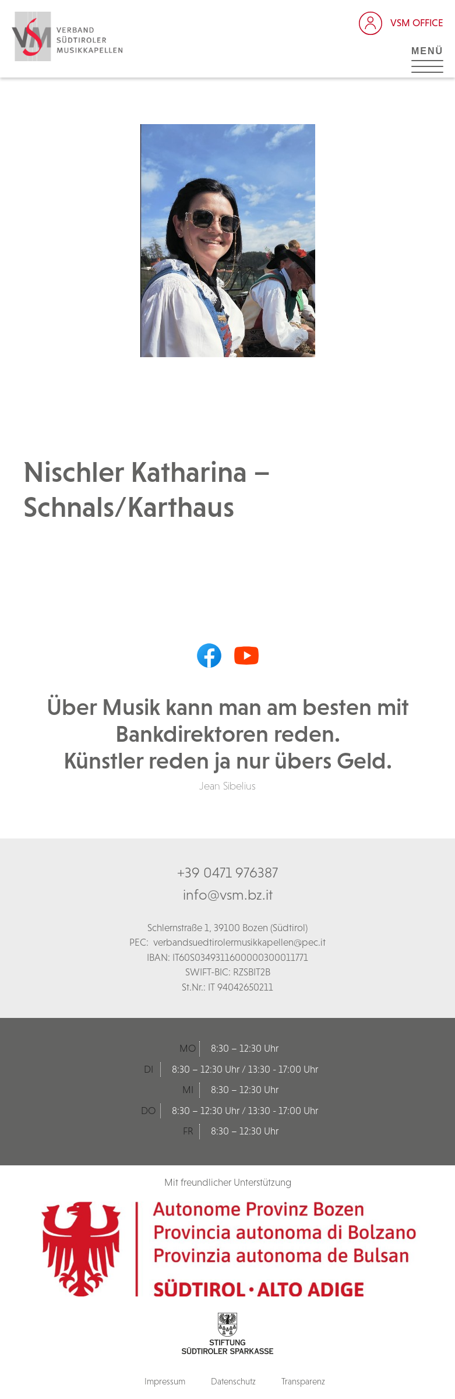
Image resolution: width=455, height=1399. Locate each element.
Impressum (164, 1381)
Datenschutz (233, 1381)
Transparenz (303, 1381)
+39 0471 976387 (227, 872)
